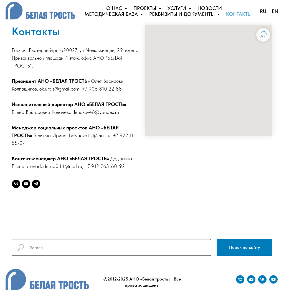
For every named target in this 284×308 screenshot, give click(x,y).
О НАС (114, 8)
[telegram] (36, 184)
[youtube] (26, 184)
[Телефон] (240, 282)
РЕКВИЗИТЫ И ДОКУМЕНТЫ (182, 14)
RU (263, 11)
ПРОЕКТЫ (145, 8)
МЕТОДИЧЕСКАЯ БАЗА (112, 14)
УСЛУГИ (177, 8)
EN (275, 11)
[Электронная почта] (251, 282)
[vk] (16, 184)
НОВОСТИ (209, 8)
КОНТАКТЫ (239, 14)
